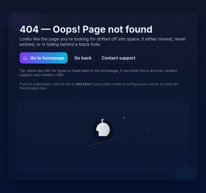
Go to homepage (43, 58)
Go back (82, 58)
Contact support (118, 58)
